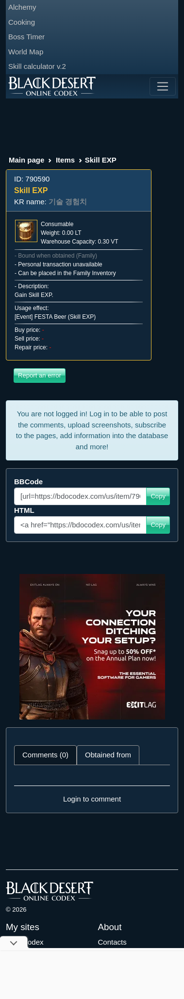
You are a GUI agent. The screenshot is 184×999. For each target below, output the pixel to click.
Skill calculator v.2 (37, 66)
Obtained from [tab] (108, 755)
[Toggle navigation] (163, 86)
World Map (25, 52)
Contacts (112, 942)
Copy (158, 496)
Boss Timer (26, 37)
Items (65, 160)
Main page (26, 160)
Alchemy (22, 7)
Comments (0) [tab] (45, 755)
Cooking (21, 22)
